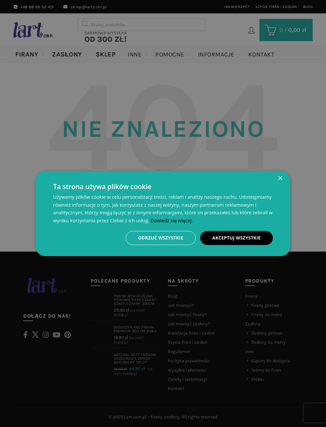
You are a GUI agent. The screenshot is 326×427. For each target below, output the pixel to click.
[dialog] (163, 213)
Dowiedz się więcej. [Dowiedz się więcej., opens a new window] (172, 220)
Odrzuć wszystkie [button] (160, 238)
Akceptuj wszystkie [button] (236, 238)
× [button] (280, 178)
